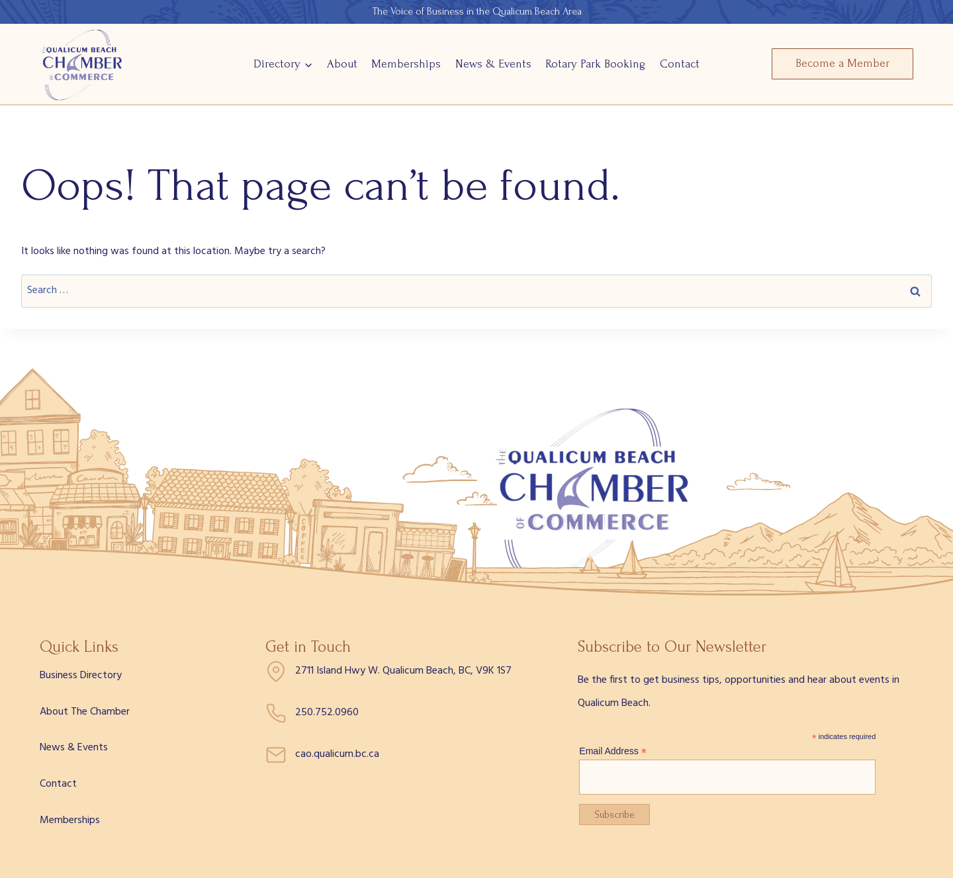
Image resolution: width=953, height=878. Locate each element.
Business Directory (81, 675)
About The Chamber (85, 712)
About (342, 64)
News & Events (493, 64)
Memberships (406, 64)
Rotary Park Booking (595, 64)
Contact (680, 64)
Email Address (613, 751)
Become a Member (842, 63)
